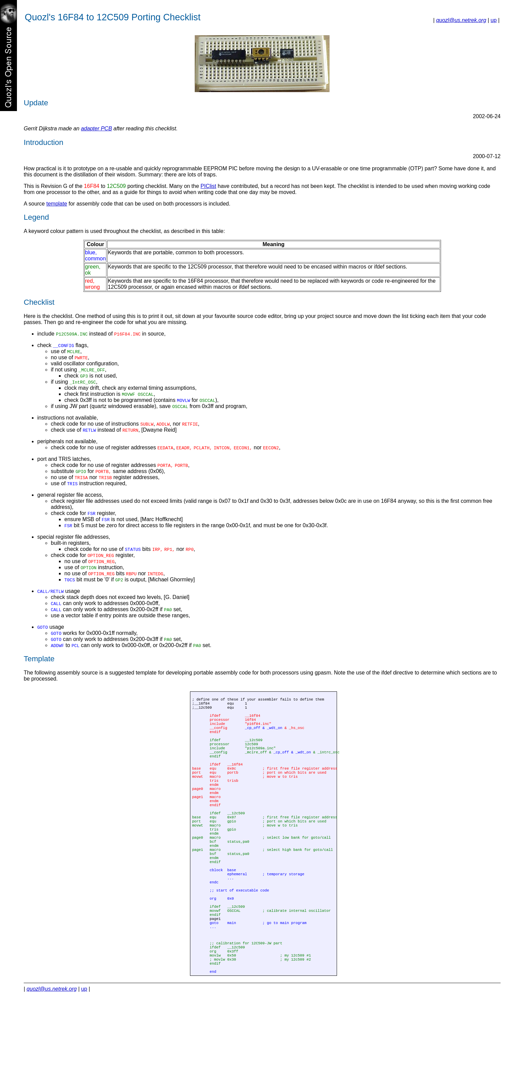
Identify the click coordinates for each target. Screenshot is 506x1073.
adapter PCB (96, 128)
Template (39, 658)
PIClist (208, 186)
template (56, 204)
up (494, 20)
